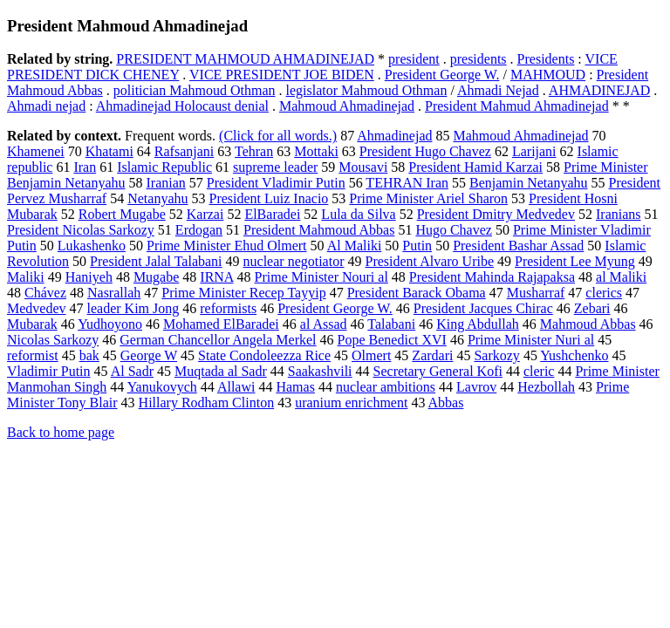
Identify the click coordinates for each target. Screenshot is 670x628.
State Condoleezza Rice (264, 355)
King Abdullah (477, 324)
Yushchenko (574, 355)
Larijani (534, 151)
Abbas (446, 402)
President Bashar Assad (518, 245)
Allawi (236, 386)
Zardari (432, 355)
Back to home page (60, 432)
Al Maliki (354, 245)
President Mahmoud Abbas (318, 229)
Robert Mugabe (122, 214)
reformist (32, 355)
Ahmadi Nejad (498, 90)
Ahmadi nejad (46, 106)
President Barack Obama (416, 292)
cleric (539, 371)
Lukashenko (92, 245)
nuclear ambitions (385, 386)
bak (89, 355)
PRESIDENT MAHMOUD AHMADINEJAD (245, 58)
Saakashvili (320, 371)
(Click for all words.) (278, 135)
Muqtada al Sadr (220, 371)
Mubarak (32, 324)
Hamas (295, 386)
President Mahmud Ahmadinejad (517, 106)
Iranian (166, 182)
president (414, 58)
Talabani (391, 324)
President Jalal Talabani (156, 261)
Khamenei (36, 151)
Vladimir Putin (49, 371)
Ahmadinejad (394, 135)
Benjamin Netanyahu (528, 182)
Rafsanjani (184, 151)
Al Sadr (132, 371)
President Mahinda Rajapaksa (492, 277)
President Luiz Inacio (268, 198)
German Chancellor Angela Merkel (218, 339)
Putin (417, 245)
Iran (84, 167)
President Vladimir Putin (276, 182)
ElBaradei (272, 214)
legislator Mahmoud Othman (367, 90)
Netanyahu (157, 198)
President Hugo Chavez (425, 151)
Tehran (254, 151)
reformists (228, 308)
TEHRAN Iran (407, 182)
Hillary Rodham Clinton (207, 402)
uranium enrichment (351, 402)
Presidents (546, 58)
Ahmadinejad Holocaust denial (182, 106)
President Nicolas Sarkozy (80, 229)
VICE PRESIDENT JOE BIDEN (281, 74)
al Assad (323, 324)
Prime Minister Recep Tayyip (243, 292)
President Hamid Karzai (475, 167)
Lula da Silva (358, 214)
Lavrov (476, 386)
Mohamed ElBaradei (221, 324)
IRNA (216, 277)
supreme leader (275, 167)
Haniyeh (89, 277)
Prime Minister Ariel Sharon (428, 198)
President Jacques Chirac (483, 308)
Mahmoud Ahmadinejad (346, 106)
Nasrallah (113, 292)
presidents (478, 58)
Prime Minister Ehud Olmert (227, 245)
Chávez (45, 292)
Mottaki (316, 151)
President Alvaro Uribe (430, 261)
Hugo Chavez (453, 229)
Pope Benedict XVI (392, 339)
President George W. (442, 74)
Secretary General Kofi (437, 371)
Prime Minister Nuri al (531, 339)
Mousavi (362, 167)
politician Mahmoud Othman (194, 90)
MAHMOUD (547, 74)
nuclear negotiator (294, 261)
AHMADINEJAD (599, 90)
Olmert (371, 355)
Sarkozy (496, 355)
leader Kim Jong (133, 308)
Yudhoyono (110, 324)
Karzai (205, 214)
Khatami (109, 151)
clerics (603, 292)
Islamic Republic (164, 167)
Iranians (618, 214)
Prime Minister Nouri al (321, 277)
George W (148, 355)
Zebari (592, 308)
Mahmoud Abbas (588, 324)
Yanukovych (162, 386)
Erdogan (198, 229)
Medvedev (36, 308)
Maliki (25, 277)
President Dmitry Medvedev (496, 214)
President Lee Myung (575, 261)
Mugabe (156, 277)
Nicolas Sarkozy (53, 339)
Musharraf (536, 292)
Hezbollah (546, 386)
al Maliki (621, 277)
